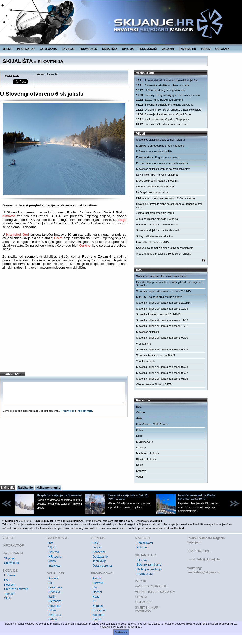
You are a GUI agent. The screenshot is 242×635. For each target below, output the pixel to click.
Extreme (9, 575)
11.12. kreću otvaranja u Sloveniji (159, 99)
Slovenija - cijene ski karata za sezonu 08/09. (162, 349)
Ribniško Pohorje (146, 459)
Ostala (52, 619)
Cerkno (84, 245)
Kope (139, 435)
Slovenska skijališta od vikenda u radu (162, 85)
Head (96, 596)
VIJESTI (7, 48)
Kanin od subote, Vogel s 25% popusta (163, 119)
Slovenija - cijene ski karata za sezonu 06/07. (162, 372)
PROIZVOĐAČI (147, 48)
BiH (50, 583)
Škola (8, 598)
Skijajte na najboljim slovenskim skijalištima (161, 276)
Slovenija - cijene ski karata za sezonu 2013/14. (163, 302)
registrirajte (85, 410)
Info (50, 543)
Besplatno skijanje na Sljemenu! (59, 495)
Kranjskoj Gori (17, 234)
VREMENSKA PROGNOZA (155, 591)
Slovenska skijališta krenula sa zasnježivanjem (163, 168)
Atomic (97, 578)
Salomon (98, 615)
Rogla (139, 464)
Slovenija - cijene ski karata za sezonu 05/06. (162, 378)
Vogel (139, 476)
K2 (94, 601)
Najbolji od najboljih (149, 569)
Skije (96, 543)
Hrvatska (54, 592)
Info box (142, 560)
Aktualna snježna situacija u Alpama (157, 218)
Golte (58, 238)
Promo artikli (145, 573)
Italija (51, 596)
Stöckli (97, 619)
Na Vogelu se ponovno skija (152, 192)
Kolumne (142, 547)
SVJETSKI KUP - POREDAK (147, 609)
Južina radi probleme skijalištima (155, 213)
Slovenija (54, 606)
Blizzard (98, 583)
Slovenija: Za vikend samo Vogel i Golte (163, 114)
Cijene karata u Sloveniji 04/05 (154, 384)
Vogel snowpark (145, 361)
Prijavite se (67, 410)
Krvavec (8, 216)
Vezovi (97, 547)
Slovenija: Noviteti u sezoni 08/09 (155, 355)
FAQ (7, 580)
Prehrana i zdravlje (16, 589)
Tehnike (9, 594)
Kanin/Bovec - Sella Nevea (151, 424)
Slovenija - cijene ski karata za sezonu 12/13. (162, 308)
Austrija (53, 578)
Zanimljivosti (145, 543)
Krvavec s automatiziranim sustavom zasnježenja (164, 247)
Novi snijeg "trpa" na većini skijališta (157, 174)
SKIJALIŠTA (109, 48)
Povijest (9, 584)
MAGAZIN (167, 48)
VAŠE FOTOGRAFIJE (151, 586)
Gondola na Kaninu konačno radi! (155, 186)
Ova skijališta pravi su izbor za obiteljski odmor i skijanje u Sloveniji (169, 284)
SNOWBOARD (88, 48)
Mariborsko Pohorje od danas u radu (157, 224)
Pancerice (99, 552)
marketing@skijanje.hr (204, 572)
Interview (54, 565)
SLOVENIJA (51, 61)
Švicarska (54, 615)
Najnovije (7, 487)
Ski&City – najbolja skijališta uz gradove (159, 296)
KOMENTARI (12, 374)
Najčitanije (25, 487)
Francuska (55, 587)
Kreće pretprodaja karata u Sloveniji (157, 180)
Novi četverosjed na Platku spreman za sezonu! (197, 497)
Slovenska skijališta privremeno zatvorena (164, 104)
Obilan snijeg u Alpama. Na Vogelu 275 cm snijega (165, 198)
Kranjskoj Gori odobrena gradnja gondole (160, 145)
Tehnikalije (99, 561)
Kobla (139, 430)
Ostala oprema (102, 565)
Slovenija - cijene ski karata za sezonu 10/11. (162, 325)
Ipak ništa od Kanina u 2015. (152, 242)
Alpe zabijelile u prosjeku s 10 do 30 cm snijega (163, 253)
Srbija (52, 610)
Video (52, 561)
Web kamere (143, 343)
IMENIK (140, 581)
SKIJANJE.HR (187, 48)
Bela (138, 406)
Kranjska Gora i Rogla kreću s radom (157, 157)
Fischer (97, 592)
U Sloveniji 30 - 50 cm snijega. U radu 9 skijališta (168, 109)
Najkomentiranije (48, 487)
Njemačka (54, 601)
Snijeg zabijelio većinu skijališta (154, 236)
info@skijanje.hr (208, 559)
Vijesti (52, 547)
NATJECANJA (48, 48)
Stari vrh (141, 470)
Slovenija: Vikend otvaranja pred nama (162, 124)
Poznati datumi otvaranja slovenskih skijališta (166, 80)
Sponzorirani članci (149, 564)
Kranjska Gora (144, 441)
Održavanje (100, 556)
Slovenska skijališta (147, 331)
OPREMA (128, 48)
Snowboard (11, 563)
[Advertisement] (64, 328)
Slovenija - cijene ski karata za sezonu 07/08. (162, 366)
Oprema (53, 552)
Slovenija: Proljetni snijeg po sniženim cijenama (168, 95)
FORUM (206, 48)
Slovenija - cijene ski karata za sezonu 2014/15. (163, 291)
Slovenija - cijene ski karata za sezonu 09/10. (162, 337)
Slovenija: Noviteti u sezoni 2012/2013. (158, 314)
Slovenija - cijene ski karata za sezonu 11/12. (162, 320)
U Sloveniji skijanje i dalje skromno (160, 90)
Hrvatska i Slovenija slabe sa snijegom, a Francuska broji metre (169, 205)
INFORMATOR (26, 48)
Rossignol (99, 610)
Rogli (122, 220)
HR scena (54, 556)
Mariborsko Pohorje (147, 453)
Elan (95, 587)
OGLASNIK (222, 48)
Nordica (98, 606)
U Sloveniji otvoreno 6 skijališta (154, 151)
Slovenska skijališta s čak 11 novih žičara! (160, 139)
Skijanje (9, 558)
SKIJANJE (68, 48)
